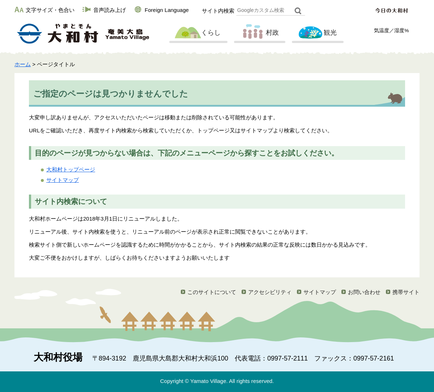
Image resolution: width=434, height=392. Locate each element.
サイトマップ (62, 180)
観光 (317, 33)
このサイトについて (211, 292)
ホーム (22, 64)
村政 (259, 33)
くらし (197, 33)
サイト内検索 (218, 11)
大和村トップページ (70, 169)
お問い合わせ (364, 292)
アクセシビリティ (270, 292)
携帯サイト (406, 292)
